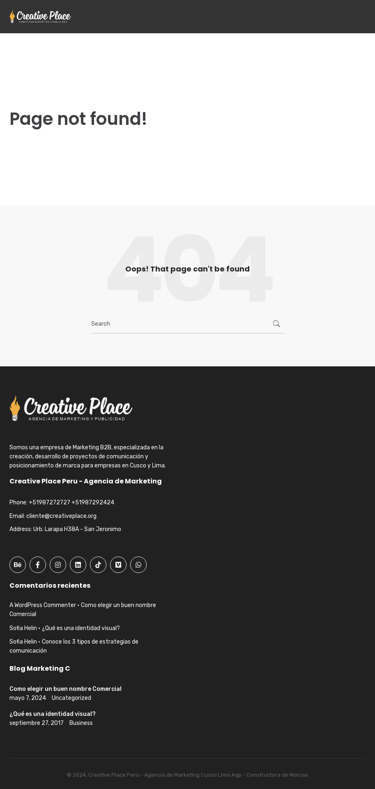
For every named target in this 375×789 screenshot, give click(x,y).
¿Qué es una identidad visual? (81, 628)
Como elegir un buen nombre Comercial (65, 688)
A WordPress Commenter (42, 605)
